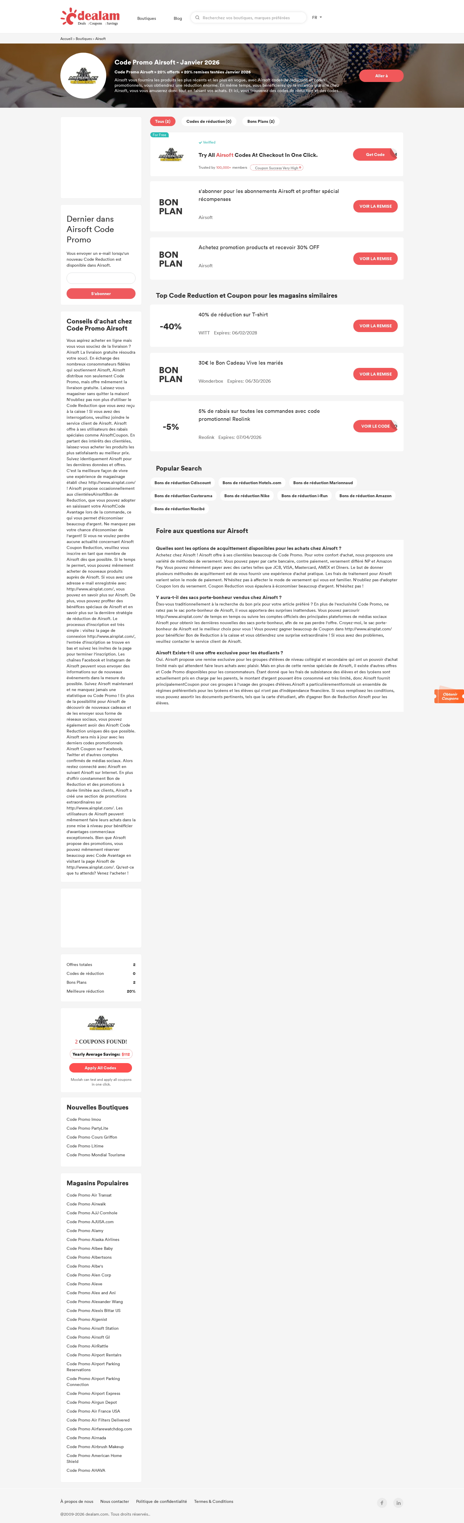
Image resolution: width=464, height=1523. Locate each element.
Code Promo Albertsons (89, 1257)
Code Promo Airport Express (93, 1393)
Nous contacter (115, 1501)
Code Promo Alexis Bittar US (93, 1310)
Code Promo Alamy (85, 1230)
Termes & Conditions (213, 1501)
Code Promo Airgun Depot (92, 1402)
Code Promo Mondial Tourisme (96, 1154)
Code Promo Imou (84, 1119)
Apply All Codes (102, 1068)
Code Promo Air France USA (93, 1411)
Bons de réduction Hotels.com (252, 482)
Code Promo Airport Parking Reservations (93, 1366)
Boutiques (146, 18)
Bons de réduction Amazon (365, 495)
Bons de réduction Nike (247, 495)
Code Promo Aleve (84, 1284)
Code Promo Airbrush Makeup (95, 1446)
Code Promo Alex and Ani (91, 1292)
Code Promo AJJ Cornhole (92, 1212)
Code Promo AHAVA (86, 1470)
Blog (178, 18)
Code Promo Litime (85, 1146)
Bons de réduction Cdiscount (182, 482)
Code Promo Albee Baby (90, 1248)
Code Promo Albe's (85, 1266)
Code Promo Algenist (87, 1319)
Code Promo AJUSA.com (90, 1221)
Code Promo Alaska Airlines (93, 1239)
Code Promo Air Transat (89, 1195)
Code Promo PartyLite (87, 1128)
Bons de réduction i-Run (304, 495)
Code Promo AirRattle (87, 1346)
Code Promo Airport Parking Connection (93, 1381)
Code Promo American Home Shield (94, 1458)
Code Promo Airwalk (86, 1204)
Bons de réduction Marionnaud (323, 482)
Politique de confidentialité (162, 1501)
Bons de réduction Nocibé (179, 508)
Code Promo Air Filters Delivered (98, 1420)
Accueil (66, 38)
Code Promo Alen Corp (89, 1275)
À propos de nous (77, 1501)
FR (314, 17)
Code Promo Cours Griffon (92, 1137)
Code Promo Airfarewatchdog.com (99, 1429)
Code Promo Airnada (86, 1437)
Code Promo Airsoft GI (88, 1337)
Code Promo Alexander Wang (95, 1301)
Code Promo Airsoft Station (93, 1328)
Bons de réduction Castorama (183, 495)
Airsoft (100, 38)
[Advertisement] (101, 157)
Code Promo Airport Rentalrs (94, 1355)
